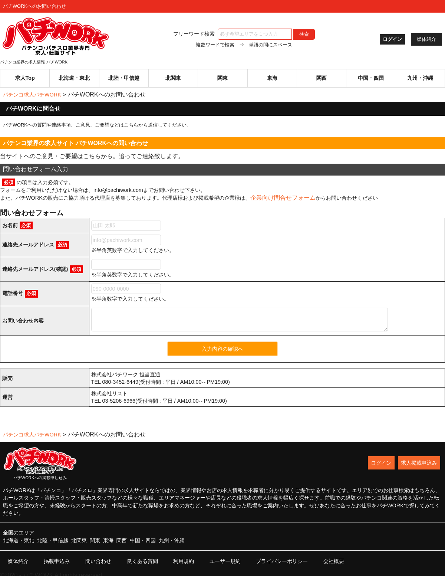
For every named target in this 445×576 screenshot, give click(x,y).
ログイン (389, 39)
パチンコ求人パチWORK (32, 91)
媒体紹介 (426, 39)
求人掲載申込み (419, 459)
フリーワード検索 (229, 34)
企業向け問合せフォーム (283, 194)
